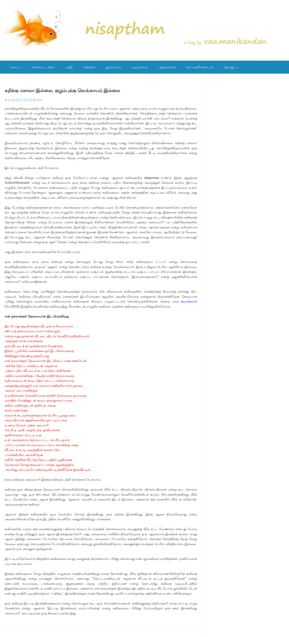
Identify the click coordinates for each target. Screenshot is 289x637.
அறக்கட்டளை (43, 67)
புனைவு (89, 67)
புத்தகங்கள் (167, 67)
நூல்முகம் (114, 67)
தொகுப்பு (231, 67)
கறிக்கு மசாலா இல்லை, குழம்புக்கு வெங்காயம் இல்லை (62, 90)
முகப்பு (15, 67)
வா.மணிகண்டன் (199, 67)
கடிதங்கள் (140, 67)
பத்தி (69, 67)
